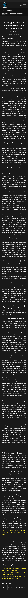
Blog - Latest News (7, 10)
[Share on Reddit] (22, 587)
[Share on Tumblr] (16, 587)
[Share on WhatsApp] (9, 587)
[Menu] (24, 5)
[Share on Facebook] (3, 587)
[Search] (20, 5)
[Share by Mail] (24, 587)
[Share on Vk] (19, 587)
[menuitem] (20, 5)
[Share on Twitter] (6, 587)
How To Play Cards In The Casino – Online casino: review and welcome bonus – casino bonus (14, 532)
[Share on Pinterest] (11, 587)
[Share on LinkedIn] (14, 587)
